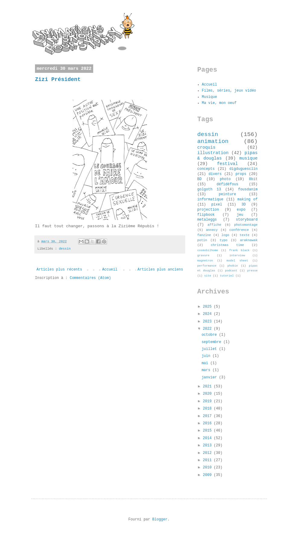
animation (213, 141)
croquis (206, 147)
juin (206, 356)
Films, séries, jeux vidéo (229, 91)
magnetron (205, 260)
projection (208, 210)
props (241, 174)
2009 (208, 475)
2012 (208, 453)
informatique (210, 199)
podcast (231, 270)
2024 (208, 314)
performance (206, 265)
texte (244, 235)
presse (252, 270)
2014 (208, 438)
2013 (208, 445)
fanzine (204, 235)
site (207, 275)
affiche (214, 225)
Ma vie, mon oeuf (219, 103)
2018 (208, 408)
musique (248, 158)
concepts (206, 169)
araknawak (249, 240)
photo (225, 179)
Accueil (109, 269)
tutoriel (227, 275)
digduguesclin (243, 169)
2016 (208, 423)
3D (243, 204)
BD (199, 179)
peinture (227, 194)
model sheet (237, 260)
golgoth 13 (209, 189)
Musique (209, 97)
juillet (210, 349)
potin (202, 240)
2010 (208, 467)
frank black (239, 250)
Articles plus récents (59, 269)
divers (214, 174)
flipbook (206, 215)
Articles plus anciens (160, 269)
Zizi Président (58, 79)
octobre (210, 335)
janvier (210, 377)
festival (227, 163)
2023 (208, 321)
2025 (208, 307)
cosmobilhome (207, 250)
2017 (208, 416)
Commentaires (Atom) (90, 278)
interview (237, 255)
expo (241, 210)
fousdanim (248, 189)
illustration (213, 152)
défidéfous (227, 184)
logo (225, 235)
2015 (208, 431)
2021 (208, 386)
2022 (208, 329)
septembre (212, 342)
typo (223, 240)
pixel (216, 204)
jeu (240, 215)
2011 (208, 460)
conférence (239, 230)
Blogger (159, 519)
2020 (208, 394)
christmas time (227, 245)
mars (206, 370)
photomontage (246, 225)
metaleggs (207, 220)
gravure (203, 255)
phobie (232, 265)
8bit (253, 179)
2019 (208, 401)
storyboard (247, 220)
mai (205, 363)
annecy (212, 230)
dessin (65, 249)
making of (247, 199)
